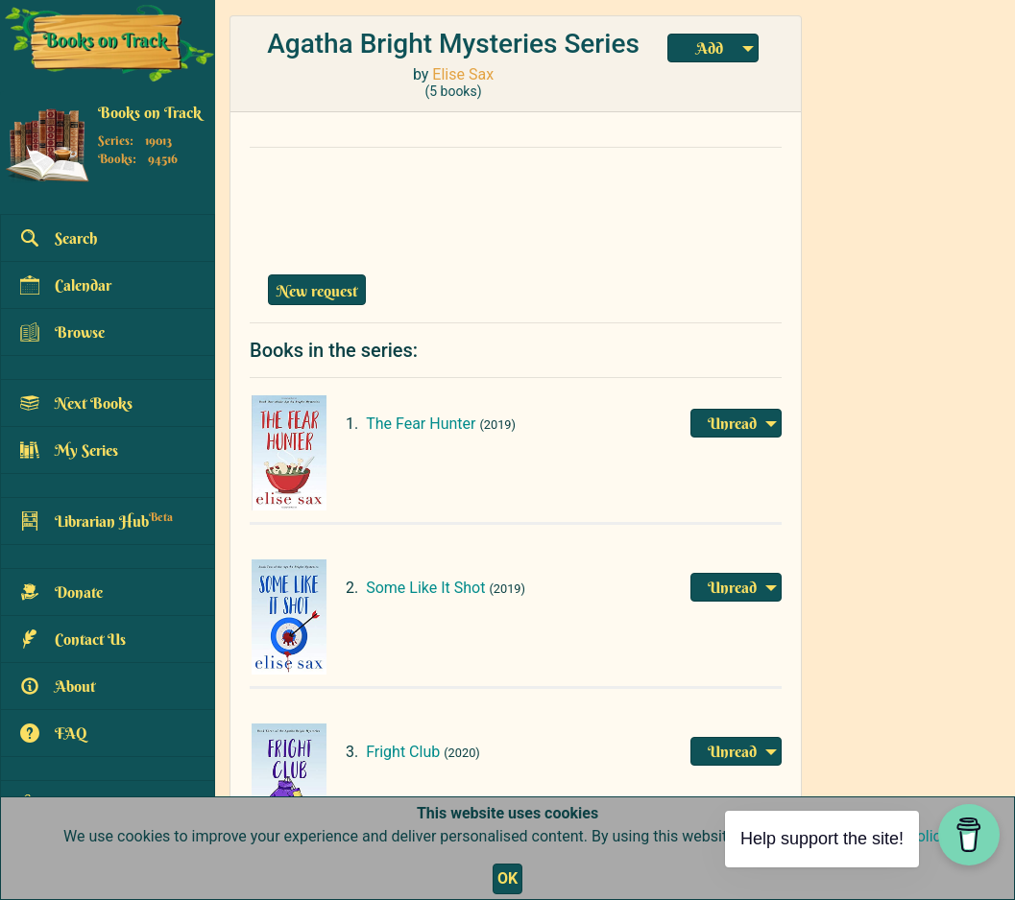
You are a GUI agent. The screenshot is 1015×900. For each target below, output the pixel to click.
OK (507, 878)
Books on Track (150, 112)
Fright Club (403, 752)
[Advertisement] (516, 206)
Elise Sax (463, 74)
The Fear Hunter (420, 423)
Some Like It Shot (425, 588)
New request (317, 290)
